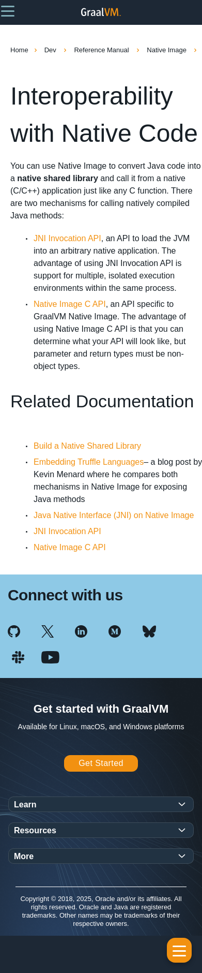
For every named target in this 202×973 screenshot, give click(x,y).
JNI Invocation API (67, 238)
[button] (7, 10)
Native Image (167, 50)
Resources (35, 830)
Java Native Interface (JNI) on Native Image (114, 515)
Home (19, 50)
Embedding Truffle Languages (89, 462)
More (24, 856)
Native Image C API (70, 304)
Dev (51, 50)
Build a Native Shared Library (87, 445)
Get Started (101, 763)
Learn (25, 804)
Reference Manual (102, 50)
